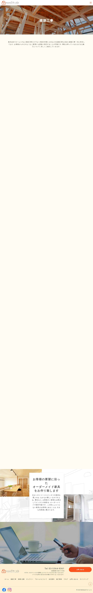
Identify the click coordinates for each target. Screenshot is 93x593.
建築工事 (13, 579)
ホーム (7, 579)
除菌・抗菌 (21, 579)
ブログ (66, 579)
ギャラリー (29, 579)
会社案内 (51, 579)
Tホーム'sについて (41, 579)
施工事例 (59, 579)
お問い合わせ (74, 579)
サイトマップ (84, 579)
